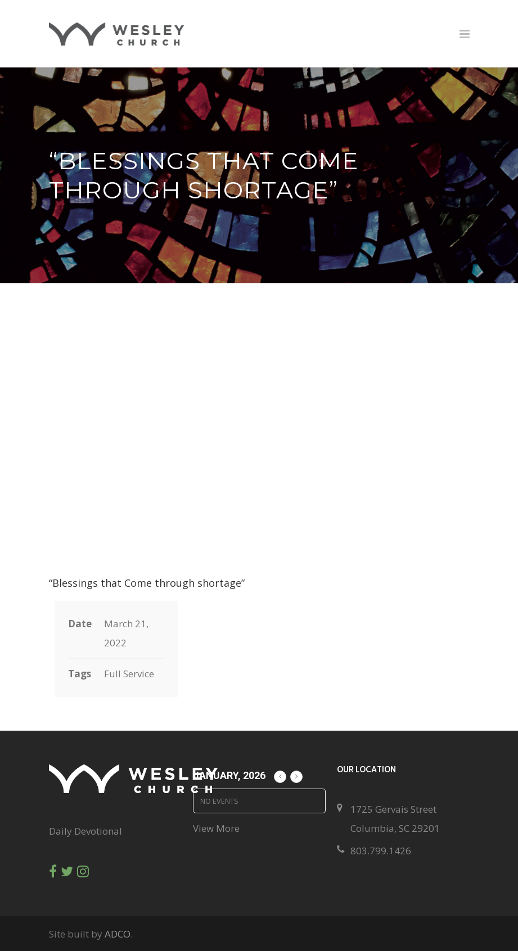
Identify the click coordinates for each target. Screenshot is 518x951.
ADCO (117, 933)
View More (216, 828)
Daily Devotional (85, 831)
